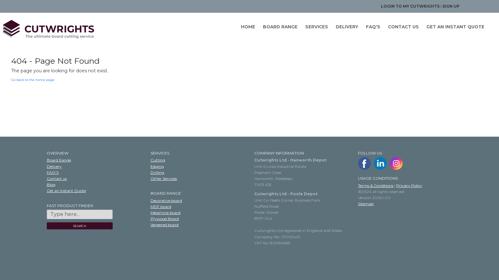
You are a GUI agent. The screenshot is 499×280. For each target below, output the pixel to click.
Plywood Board (165, 218)
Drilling (157, 172)
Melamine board (165, 212)
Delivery (347, 26)
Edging (157, 166)
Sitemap (366, 203)
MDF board (161, 206)
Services (316, 26)
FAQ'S (373, 26)
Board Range (280, 26)
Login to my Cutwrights (410, 6)
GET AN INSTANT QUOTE (455, 26)
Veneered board (165, 224)
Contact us (403, 26)
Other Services (164, 178)
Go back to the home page (32, 80)
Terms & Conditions (375, 185)
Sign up (451, 6)
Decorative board (166, 200)
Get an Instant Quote (66, 190)
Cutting (158, 160)
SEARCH (79, 226)
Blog (51, 184)
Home (248, 26)
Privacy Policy (409, 185)
